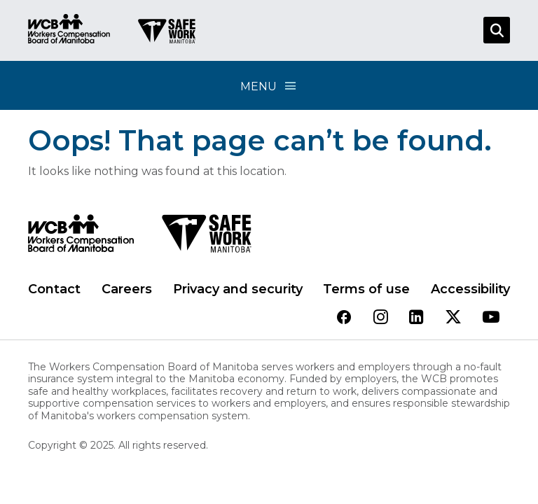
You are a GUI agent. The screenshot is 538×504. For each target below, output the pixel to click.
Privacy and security (238, 289)
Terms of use (366, 289)
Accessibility (470, 289)
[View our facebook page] (344, 318)
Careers (127, 289)
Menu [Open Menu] (269, 85)
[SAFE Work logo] (206, 237)
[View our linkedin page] (416, 318)
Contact (54, 289)
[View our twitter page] (453, 318)
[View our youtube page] (491, 318)
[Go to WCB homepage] (69, 30)
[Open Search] (496, 30)
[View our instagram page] (380, 318)
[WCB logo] (81, 237)
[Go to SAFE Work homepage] (166, 33)
